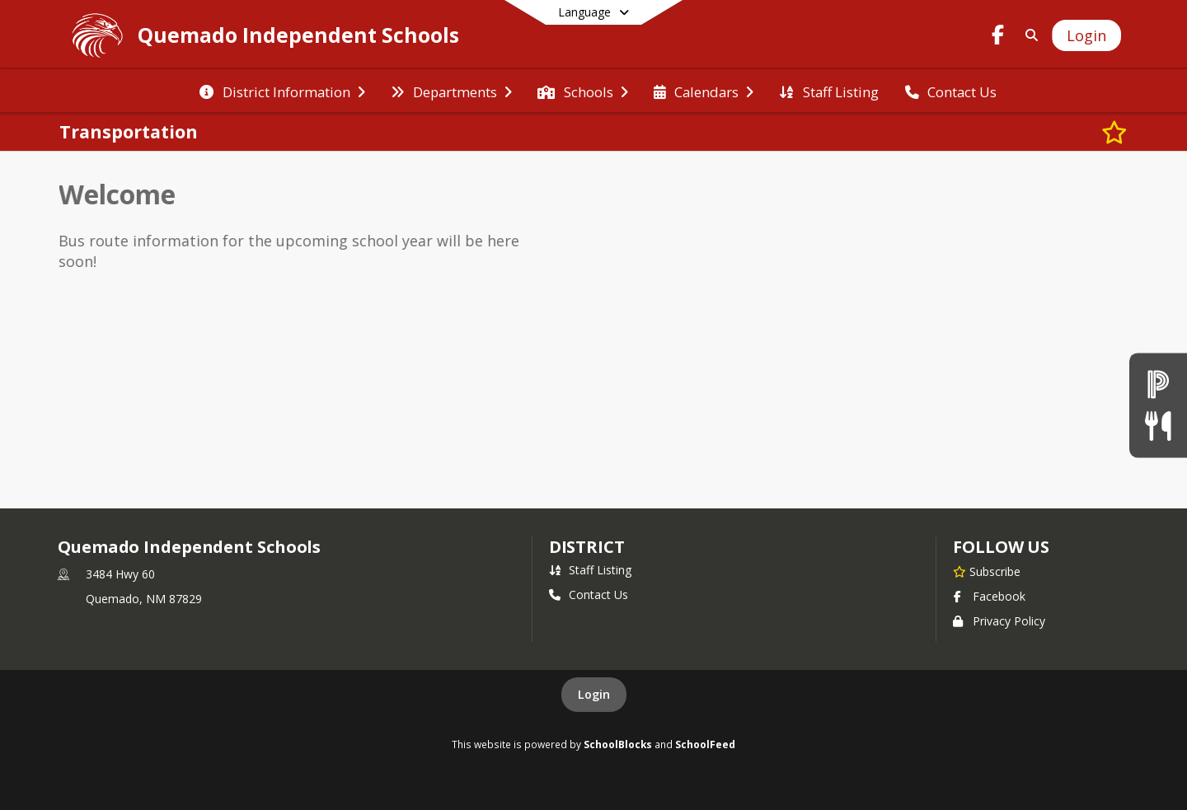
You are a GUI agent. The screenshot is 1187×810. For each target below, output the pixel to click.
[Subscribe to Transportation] (1114, 132)
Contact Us (588, 594)
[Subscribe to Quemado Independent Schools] (986, 571)
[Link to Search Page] (1028, 35)
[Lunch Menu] (1157, 426)
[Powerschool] (1158, 383)
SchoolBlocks (618, 744)
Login (594, 694)
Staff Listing (590, 570)
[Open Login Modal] (1086, 35)
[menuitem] (282, 90)
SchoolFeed (705, 744)
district (587, 547)
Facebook (989, 596)
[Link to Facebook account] (998, 37)
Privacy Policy (999, 621)
